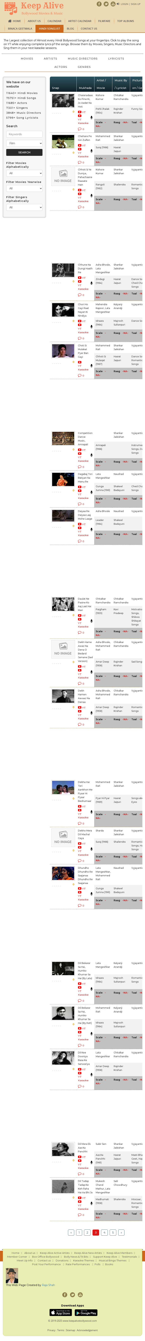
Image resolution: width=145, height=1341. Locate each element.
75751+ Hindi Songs (21, 98)
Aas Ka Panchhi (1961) (100, 1159)
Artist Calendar (79, 21)
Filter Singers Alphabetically (17, 199)
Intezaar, (136, 1199)
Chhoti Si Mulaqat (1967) (101, 360)
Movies (27, 58)
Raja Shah (48, 1285)
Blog (70, 28)
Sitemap (70, 1330)
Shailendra (120, 184)
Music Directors (83, 58)
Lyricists (116, 58)
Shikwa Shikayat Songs (136, 621)
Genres (84, 67)
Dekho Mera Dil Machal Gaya (85, 834)
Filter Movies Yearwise (23, 182)
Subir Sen (101, 1144)
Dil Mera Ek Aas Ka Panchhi (84, 1148)
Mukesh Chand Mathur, (100, 1185)
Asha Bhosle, (103, 264)
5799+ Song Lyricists (22, 117)
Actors (60, 67)
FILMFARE (104, 21)
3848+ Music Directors (23, 112)
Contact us (89, 28)
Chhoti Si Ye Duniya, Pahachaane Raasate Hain (85, 177)
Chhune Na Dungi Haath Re (85, 268)
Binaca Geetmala (20, 28)
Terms (60, 1330)
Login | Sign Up (130, 4)
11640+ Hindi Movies (22, 93)
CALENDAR (54, 21)
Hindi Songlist (49, 28)
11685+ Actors (16, 103)
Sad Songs (137, 661)
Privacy (51, 1330)
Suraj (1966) (102, 147)
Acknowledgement (87, 1330)
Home (17, 21)
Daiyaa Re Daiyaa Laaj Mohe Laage (85, 515)
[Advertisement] (79, 236)
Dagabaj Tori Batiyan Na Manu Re (85, 478)
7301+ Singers (17, 108)
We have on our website (18, 84)
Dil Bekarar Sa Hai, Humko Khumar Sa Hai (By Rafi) (85, 1015)
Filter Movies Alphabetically (17, 165)
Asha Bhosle (103, 511)
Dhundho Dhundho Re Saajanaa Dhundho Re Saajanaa (85, 876)
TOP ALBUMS (125, 21)
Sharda (100, 830)
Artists (50, 58)
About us (34, 21)
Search (11, 126)
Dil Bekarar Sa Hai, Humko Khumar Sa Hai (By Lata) (85, 971)
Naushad (119, 474)
